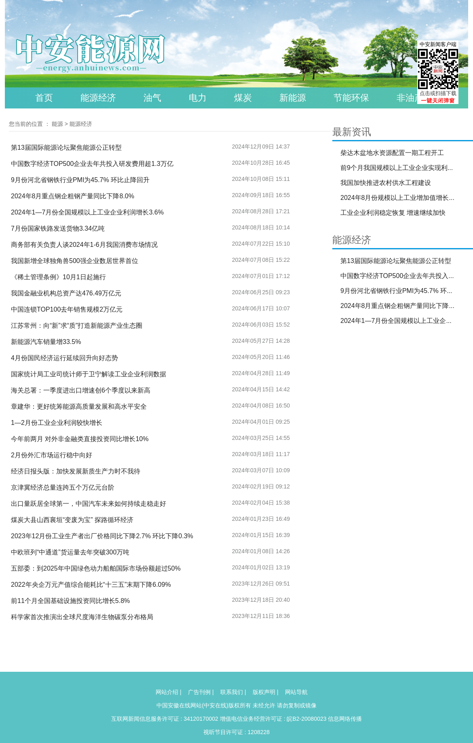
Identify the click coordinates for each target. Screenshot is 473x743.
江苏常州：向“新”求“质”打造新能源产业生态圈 (76, 325)
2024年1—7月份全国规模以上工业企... (396, 320)
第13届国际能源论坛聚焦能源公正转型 (66, 147)
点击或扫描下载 (438, 93)
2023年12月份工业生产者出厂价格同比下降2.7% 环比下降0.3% (102, 536)
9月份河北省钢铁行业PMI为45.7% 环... (396, 290)
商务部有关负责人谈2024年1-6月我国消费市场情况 (84, 244)
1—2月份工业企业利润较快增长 (56, 422)
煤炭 (243, 98)
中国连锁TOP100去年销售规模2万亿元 (66, 309)
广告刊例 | (201, 692)
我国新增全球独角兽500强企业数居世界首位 (74, 260)
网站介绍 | (169, 692)
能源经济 (98, 98)
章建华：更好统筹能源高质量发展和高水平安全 (79, 406)
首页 (44, 98)
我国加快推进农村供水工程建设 (385, 182)
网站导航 (296, 692)
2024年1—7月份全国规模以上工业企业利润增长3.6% (87, 212)
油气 (152, 98)
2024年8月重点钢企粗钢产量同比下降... (397, 305)
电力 (198, 98)
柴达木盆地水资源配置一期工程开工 (392, 152)
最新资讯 (351, 131)
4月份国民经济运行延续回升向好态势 (64, 358)
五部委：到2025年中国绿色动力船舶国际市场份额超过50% (96, 568)
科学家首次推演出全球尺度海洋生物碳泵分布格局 (82, 617)
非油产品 (414, 98)
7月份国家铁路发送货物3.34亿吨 (58, 228)
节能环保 (351, 98)
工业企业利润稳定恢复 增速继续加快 (393, 212)
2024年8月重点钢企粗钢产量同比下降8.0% (72, 196)
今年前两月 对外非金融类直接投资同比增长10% (79, 438)
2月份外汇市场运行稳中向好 (51, 455)
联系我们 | (233, 692)
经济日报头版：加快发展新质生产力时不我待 (75, 471)
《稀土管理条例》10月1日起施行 (58, 277)
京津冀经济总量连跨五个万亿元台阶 (62, 487)
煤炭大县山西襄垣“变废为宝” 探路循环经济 (72, 519)
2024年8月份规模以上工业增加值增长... (397, 197)
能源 (57, 124)
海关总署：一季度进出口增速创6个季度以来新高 (80, 390)
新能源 (292, 98)
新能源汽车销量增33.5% (46, 341)
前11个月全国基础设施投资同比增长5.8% (70, 600)
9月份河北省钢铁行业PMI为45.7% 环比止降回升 (80, 179)
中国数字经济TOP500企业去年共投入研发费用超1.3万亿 (92, 163)
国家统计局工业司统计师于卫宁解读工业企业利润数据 (88, 374)
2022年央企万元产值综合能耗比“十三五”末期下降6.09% (91, 584)
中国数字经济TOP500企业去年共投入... (397, 275)
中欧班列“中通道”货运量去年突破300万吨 (70, 552)
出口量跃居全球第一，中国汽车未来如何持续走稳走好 (88, 503)
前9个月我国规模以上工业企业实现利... (396, 167)
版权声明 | (266, 692)
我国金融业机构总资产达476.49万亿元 (66, 293)
